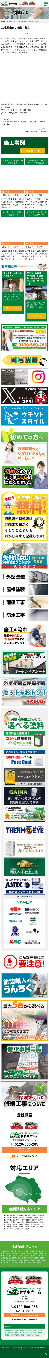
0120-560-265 (26, 1144)
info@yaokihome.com (18, 113)
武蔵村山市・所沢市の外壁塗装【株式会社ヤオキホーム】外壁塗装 (21, 1347)
